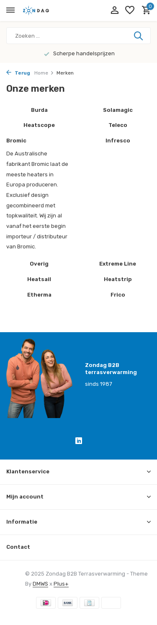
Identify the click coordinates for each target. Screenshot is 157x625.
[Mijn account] (114, 10)
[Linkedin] (78, 442)
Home (44, 73)
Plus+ (61, 584)
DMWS (40, 584)
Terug (18, 73)
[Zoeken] (78, 35)
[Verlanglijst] (129, 10)
